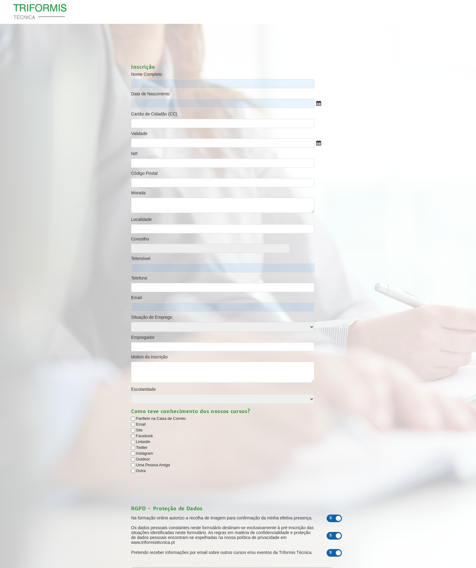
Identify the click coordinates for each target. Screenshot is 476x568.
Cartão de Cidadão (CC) (154, 114)
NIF (134, 153)
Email (136, 297)
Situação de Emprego (151, 317)
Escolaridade (143, 389)
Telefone (139, 278)
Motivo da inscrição (149, 356)
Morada (138, 192)
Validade (139, 133)
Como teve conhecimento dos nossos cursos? (190, 411)
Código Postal (144, 173)
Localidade (141, 219)
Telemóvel (140, 258)
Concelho (140, 238)
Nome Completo (146, 74)
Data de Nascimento (150, 93)
